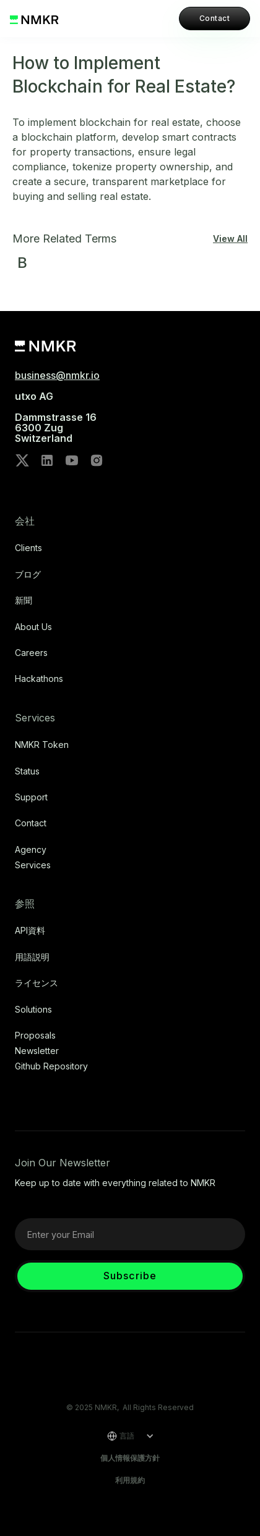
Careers (31, 653)
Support (31, 797)
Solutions (33, 1010)
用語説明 (32, 957)
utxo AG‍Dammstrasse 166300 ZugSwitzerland (56, 417)
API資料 (30, 931)
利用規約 (130, 1480)
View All (230, 239)
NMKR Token (42, 745)
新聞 (23, 600)
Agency (30, 850)
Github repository (51, 1066)
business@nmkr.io (57, 375)
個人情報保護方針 (130, 1458)
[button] (126, 1436)
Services (33, 865)
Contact (214, 18)
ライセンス (36, 983)
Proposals (35, 1035)
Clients (28, 548)
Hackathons (39, 679)
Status (27, 771)
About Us (33, 627)
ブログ (28, 574)
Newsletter (37, 1051)
